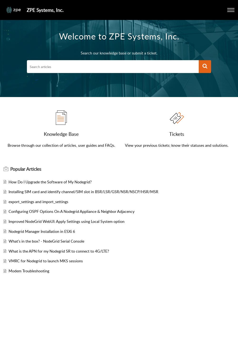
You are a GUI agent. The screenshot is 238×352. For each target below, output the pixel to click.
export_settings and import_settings (38, 201)
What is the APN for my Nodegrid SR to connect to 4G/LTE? (59, 251)
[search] (113, 66)
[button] (230, 10)
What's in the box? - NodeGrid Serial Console (46, 241)
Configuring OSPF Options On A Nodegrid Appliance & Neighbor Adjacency (71, 211)
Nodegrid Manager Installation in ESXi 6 (42, 231)
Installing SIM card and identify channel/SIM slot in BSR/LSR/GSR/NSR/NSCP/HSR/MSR (83, 191)
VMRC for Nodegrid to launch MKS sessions (46, 261)
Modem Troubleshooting (29, 271)
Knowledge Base (61, 134)
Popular (25, 169)
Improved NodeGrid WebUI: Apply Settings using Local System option (66, 221)
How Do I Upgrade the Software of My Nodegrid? (50, 182)
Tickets (176, 134)
